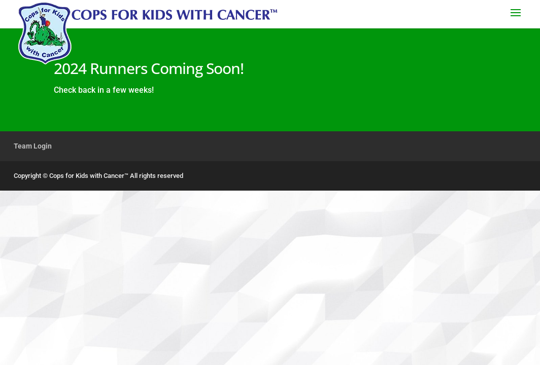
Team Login (33, 146)
